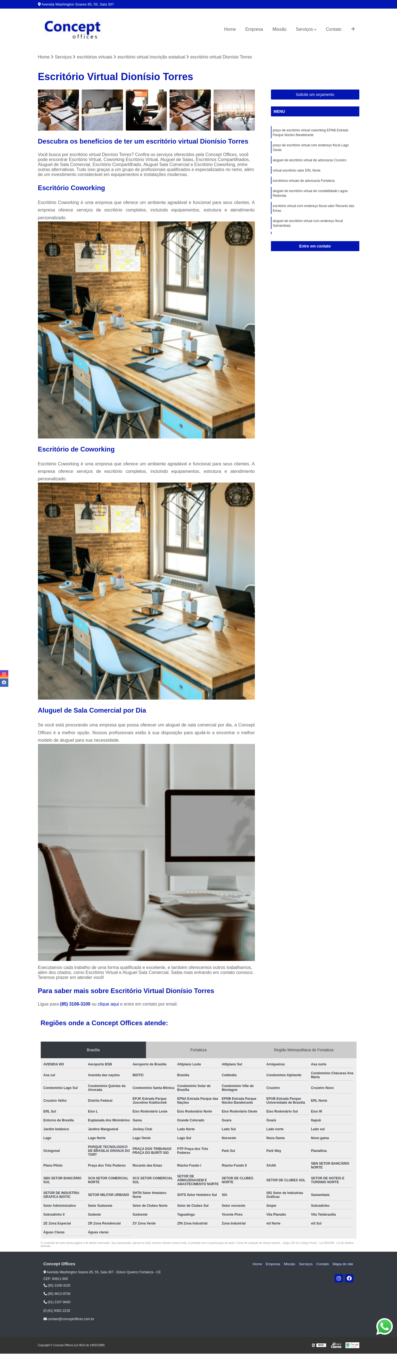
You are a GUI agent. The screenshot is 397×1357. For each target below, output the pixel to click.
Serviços (304, 29)
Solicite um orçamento (315, 95)
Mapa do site (343, 1264)
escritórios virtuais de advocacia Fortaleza (304, 183)
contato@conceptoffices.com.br (68, 1319)
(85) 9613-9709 (56, 1294)
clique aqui (108, 1004)
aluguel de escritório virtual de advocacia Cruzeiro (309, 162)
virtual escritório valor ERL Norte (297, 172)
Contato (333, 29)
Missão (279, 29)
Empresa (254, 29)
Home (230, 29)
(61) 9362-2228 (56, 1311)
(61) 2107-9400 (56, 1302)
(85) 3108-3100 (76, 1004)
